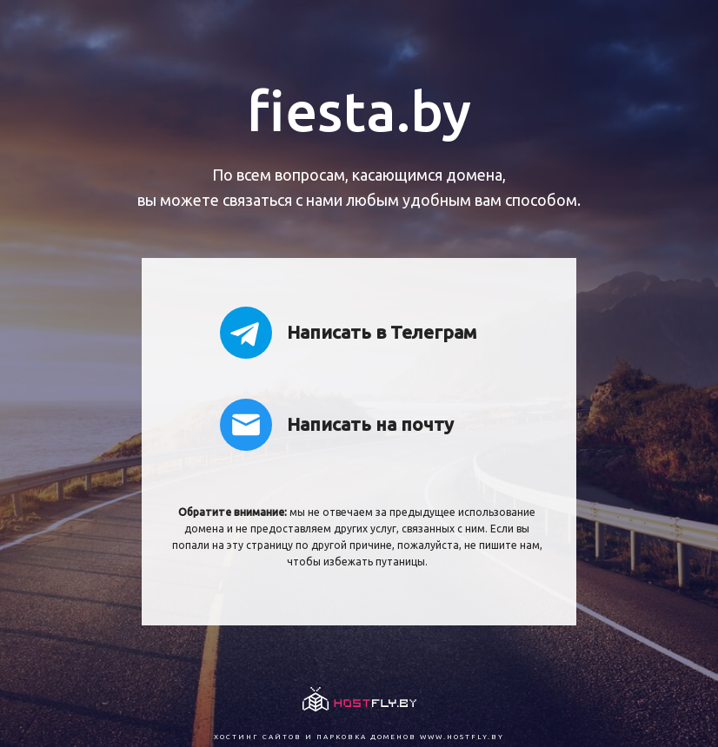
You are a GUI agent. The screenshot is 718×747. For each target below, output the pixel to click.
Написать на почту (337, 425)
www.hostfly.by (462, 737)
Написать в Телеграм (348, 333)
